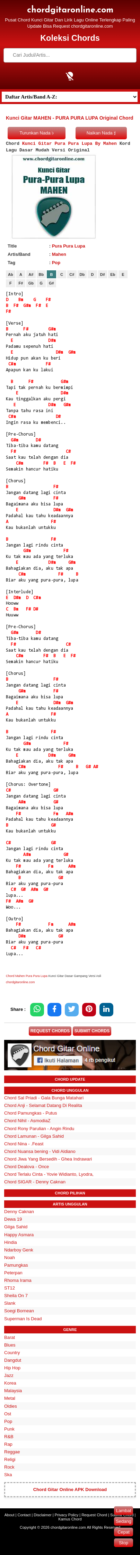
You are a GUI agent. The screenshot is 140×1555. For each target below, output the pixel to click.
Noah (9, 1257)
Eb (112, 274)
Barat (9, 1337)
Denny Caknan (19, 1211)
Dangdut (12, 1360)
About (10, 1515)
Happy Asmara (19, 1234)
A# (30, 274)
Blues (10, 1345)
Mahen (59, 254)
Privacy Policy (66, 1515)
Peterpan (13, 1272)
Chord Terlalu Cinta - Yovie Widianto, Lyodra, (49, 1174)
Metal (9, 1398)
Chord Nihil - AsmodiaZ (27, 1120)
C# (71, 274)
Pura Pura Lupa (68, 246)
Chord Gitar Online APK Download (70, 1489)
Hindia (10, 1242)
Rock (9, 1467)
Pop (56, 262)
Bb (41, 274)
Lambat (123, 1510)
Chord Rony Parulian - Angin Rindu (39, 1128)
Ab (10, 274)
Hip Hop (12, 1367)
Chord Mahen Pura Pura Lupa (26, 976)
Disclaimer (42, 1515)
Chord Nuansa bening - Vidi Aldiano (40, 1151)
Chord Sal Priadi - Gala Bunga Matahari (44, 1097)
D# (102, 274)
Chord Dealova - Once (26, 1166)
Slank (10, 1303)
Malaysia (13, 1390)
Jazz (9, 1375)
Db (82, 274)
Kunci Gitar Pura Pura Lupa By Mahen (69, 143)
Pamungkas (16, 1265)
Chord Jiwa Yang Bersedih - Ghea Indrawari (48, 1159)
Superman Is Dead (23, 1318)
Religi (10, 1459)
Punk (9, 1429)
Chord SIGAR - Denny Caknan (34, 1181)
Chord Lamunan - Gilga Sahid (34, 1136)
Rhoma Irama (18, 1280)
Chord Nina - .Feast (23, 1143)
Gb (31, 283)
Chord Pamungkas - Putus (30, 1113)
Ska (8, 1474)
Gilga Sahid (15, 1226)
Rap (8, 1444)
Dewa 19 (13, 1219)
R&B (9, 1436)
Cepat (123, 1532)
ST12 (9, 1288)
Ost (7, 1413)
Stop (123, 1542)
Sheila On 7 (16, 1295)
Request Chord (94, 1515)
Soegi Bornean (19, 1310)
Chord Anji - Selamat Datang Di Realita (43, 1105)
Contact (23, 1515)
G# (51, 283)
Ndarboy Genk (18, 1250)
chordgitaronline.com (70, 10)
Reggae (12, 1451)
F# (20, 283)
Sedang (123, 1521)
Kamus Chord (69, 1519)
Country (12, 1352)
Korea (10, 1383)
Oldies (10, 1406)
